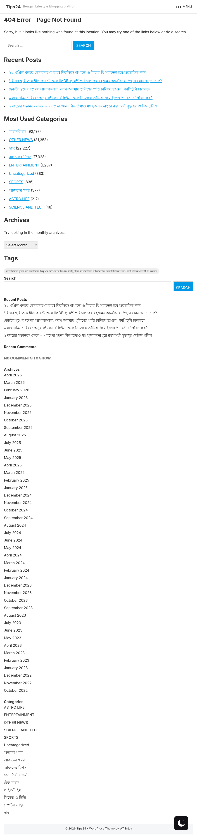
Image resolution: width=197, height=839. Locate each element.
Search (10, 278)
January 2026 (16, 397)
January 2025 (16, 487)
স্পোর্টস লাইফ (14, 805)
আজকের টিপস (20, 156)
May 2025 (12, 457)
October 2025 (16, 420)
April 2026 (13, 375)
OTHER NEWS (21, 140)
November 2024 (18, 502)
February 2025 (16, 480)
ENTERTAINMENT (24, 165)
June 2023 (13, 630)
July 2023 (12, 622)
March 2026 (14, 382)
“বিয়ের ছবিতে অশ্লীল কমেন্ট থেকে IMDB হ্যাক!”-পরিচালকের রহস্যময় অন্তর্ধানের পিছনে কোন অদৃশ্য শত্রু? (85, 80)
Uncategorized (21, 173)
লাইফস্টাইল (17, 131)
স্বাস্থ (12, 148)
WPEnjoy (126, 828)
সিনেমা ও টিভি (15, 797)
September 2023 (18, 608)
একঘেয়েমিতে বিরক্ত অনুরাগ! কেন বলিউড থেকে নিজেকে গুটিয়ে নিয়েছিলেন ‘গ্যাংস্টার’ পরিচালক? (80, 97)
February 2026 (16, 390)
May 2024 (12, 547)
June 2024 (13, 540)
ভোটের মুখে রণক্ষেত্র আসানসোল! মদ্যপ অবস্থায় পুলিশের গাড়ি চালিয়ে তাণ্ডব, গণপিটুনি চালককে (79, 89)
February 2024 (16, 570)
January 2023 (16, 667)
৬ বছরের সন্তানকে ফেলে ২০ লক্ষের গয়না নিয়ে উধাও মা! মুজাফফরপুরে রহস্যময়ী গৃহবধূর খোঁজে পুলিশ (83, 106)
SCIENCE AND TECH (26, 207)
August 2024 (15, 525)
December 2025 (17, 405)
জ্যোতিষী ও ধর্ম (15, 775)
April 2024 (13, 555)
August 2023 (15, 615)
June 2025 (13, 450)
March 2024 (14, 563)
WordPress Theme (102, 828)
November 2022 (17, 683)
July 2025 (12, 442)
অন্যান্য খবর (13, 752)
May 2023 (12, 638)
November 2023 (18, 592)
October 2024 (16, 510)
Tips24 (13, 7)
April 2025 (12, 465)
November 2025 (17, 412)
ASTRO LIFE (19, 199)
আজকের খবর (19, 190)
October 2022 (16, 690)
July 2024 (12, 532)
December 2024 (18, 495)
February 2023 (16, 660)
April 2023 (13, 645)
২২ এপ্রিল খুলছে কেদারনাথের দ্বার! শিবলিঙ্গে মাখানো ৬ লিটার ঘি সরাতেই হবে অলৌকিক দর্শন (77, 72)
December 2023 (18, 585)
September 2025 (18, 427)
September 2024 (18, 518)
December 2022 (17, 675)
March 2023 (14, 653)
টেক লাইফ (11, 782)
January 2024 (16, 577)
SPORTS (16, 182)
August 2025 (15, 435)
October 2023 (16, 600)
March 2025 (14, 472)
